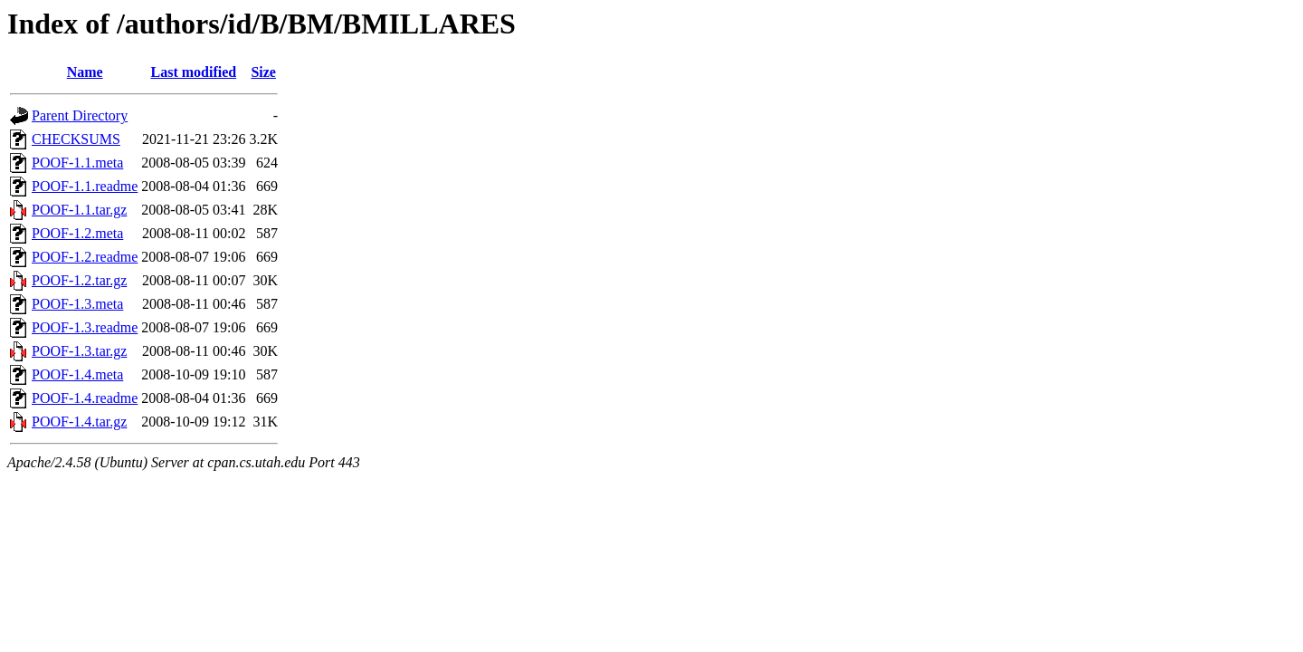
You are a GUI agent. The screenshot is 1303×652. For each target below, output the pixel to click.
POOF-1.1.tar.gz (79, 209)
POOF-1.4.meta (77, 374)
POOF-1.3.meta (77, 304)
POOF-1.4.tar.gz (79, 421)
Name (85, 72)
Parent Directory (80, 115)
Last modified (194, 72)
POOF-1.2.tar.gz (79, 280)
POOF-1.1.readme (85, 186)
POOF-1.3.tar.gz (79, 351)
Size (263, 72)
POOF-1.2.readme (85, 256)
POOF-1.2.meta (77, 233)
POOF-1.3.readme (85, 327)
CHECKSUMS (76, 139)
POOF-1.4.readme (85, 398)
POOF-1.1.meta (77, 162)
